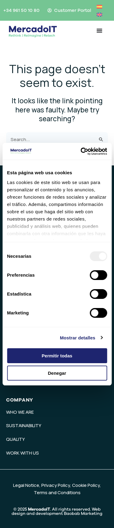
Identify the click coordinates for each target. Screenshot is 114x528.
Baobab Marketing (83, 513)
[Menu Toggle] (99, 30)
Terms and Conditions (57, 492)
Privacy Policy (55, 485)
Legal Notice (26, 485)
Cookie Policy (86, 485)
